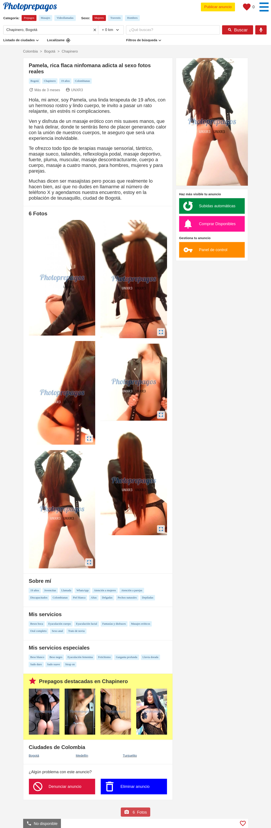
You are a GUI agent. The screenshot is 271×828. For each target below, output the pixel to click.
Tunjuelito (130, 755)
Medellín (82, 755)
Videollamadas (65, 17)
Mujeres (99, 17)
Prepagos (29, 17)
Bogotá (34, 755)
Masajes (45, 17)
